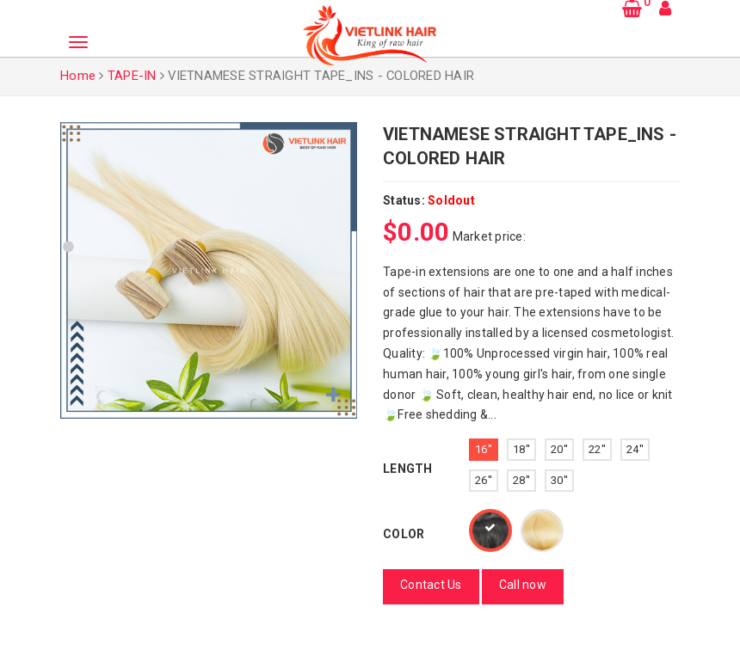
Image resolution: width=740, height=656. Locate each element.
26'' (483, 480)
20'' (559, 449)
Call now (522, 585)
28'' (521, 480)
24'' (635, 449)
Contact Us (431, 585)
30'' (559, 480)
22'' (597, 449)
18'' (521, 449)
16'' (483, 449)
